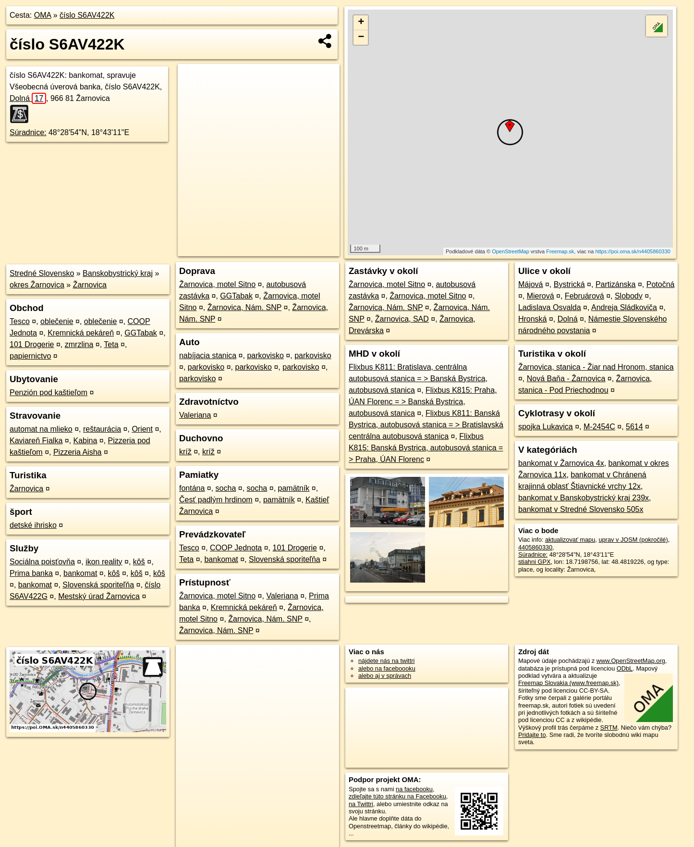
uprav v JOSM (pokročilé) (633, 539)
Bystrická (569, 284)
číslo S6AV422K (87, 15)
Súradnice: (28, 132)
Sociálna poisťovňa (42, 562)
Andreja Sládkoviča (624, 307)
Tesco (20, 321)
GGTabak (140, 333)
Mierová (540, 296)
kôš (139, 562)
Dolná (28, 98)
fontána (192, 488)
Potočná (660, 284)
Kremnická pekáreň (81, 333)
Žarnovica (90, 285)
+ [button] (361, 22)
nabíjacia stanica (207, 355)
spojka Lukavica (545, 427)
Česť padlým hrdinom (216, 500)
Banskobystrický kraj (118, 273)
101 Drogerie (32, 344)
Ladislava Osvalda (549, 307)
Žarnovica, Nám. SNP (244, 307)
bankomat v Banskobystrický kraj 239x (583, 498)
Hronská (532, 319)
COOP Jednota (236, 548)
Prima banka (31, 573)
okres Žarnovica (37, 285)
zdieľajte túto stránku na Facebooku (397, 796)
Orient (142, 429)
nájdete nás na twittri (386, 660)
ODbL (625, 668)
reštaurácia (102, 429)
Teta (111, 344)
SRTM (609, 727)
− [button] (361, 37)
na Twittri (361, 804)
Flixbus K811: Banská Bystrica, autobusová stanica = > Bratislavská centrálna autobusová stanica (426, 424)
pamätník (294, 488)
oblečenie (56, 321)
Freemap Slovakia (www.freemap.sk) (568, 682)
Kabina (85, 440)
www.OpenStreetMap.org (631, 660)
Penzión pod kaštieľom (48, 392)
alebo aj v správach (384, 675)
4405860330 (535, 547)
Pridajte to (532, 734)
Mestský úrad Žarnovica (99, 596)
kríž (185, 452)
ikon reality (103, 562)
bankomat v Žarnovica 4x (561, 463)
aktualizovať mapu (570, 539)
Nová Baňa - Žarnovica (566, 378)
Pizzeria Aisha (77, 452)
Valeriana (195, 415)
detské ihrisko (33, 525)
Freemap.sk (560, 251)
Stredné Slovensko (42, 273)
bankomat (80, 573)
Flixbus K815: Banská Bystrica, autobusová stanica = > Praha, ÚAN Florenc (426, 447)
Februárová (584, 296)
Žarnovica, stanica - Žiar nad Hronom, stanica (596, 367)
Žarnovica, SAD (402, 319)
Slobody (629, 296)
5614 (634, 427)
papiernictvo (30, 356)
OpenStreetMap (510, 251)
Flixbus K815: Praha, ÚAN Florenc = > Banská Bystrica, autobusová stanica (423, 401)
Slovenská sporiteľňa (98, 585)
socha (226, 488)
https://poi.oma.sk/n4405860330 (632, 251)
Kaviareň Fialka (36, 440)
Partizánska (616, 284)
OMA (42, 15)
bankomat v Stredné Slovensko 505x (581, 509)
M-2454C (599, 427)
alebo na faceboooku (386, 668)
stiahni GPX (534, 561)
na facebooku (414, 789)
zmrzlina (79, 344)
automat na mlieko (41, 429)
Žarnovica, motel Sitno (217, 284)
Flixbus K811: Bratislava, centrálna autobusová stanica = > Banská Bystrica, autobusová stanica (418, 378)
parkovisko (265, 355)
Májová (530, 284)
